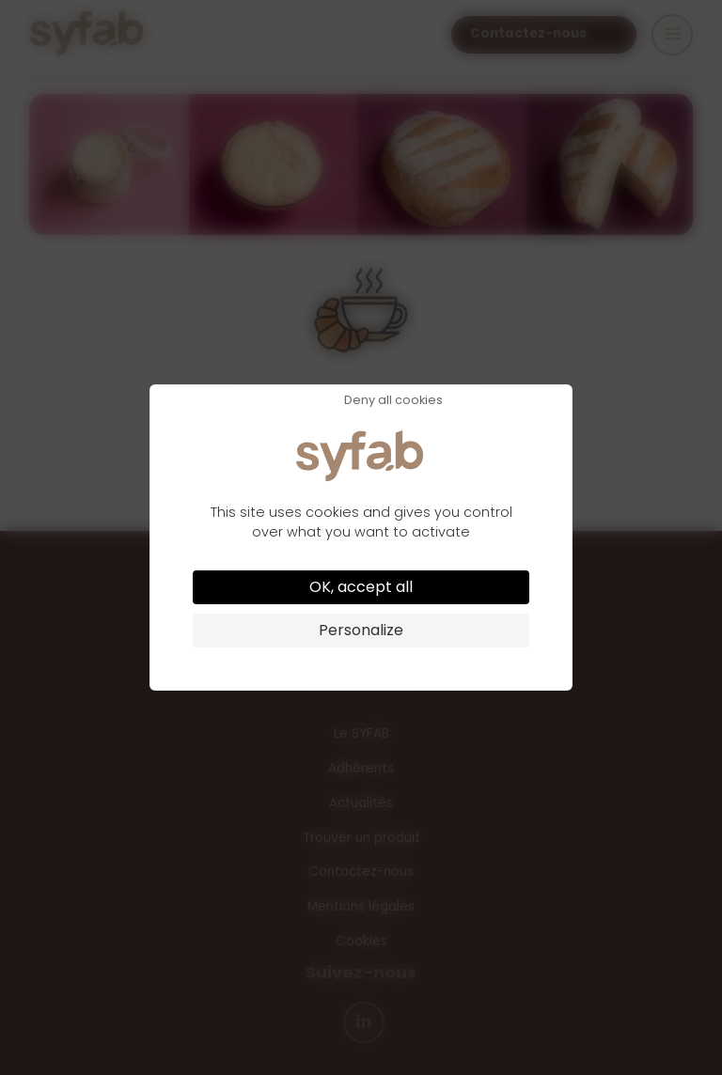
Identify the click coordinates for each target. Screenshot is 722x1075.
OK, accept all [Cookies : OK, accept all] (361, 587)
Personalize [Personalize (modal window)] (361, 630)
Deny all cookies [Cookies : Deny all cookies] (393, 401)
